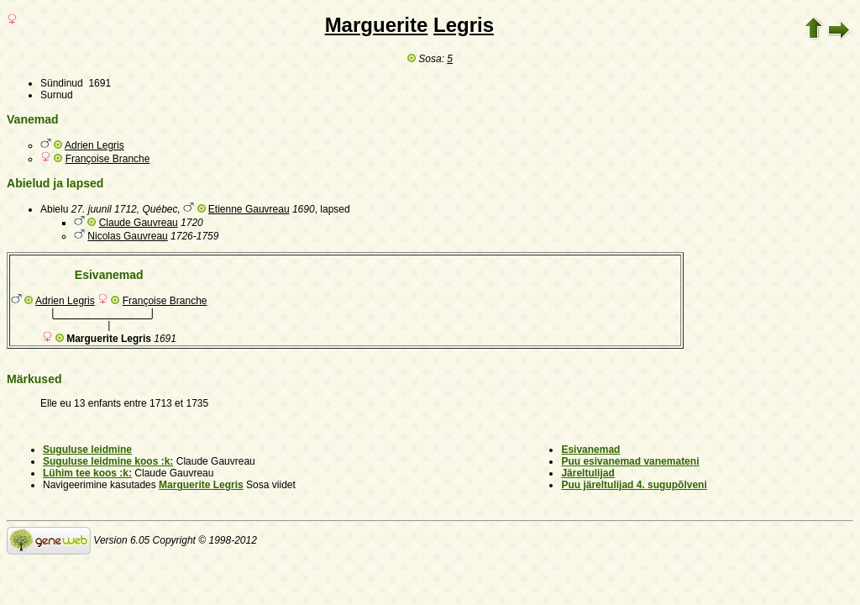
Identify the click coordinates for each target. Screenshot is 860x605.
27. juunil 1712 (104, 209)
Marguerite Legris (201, 485)
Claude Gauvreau (138, 223)
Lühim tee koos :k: (87, 473)
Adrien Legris (94, 145)
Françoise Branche (108, 159)
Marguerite (376, 24)
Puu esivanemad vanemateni (630, 461)
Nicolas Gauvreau (127, 236)
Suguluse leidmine (87, 449)
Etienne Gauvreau (249, 209)
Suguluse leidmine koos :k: (108, 461)
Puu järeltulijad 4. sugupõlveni (633, 485)
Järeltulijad (587, 473)
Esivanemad (590, 449)
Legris (463, 24)
